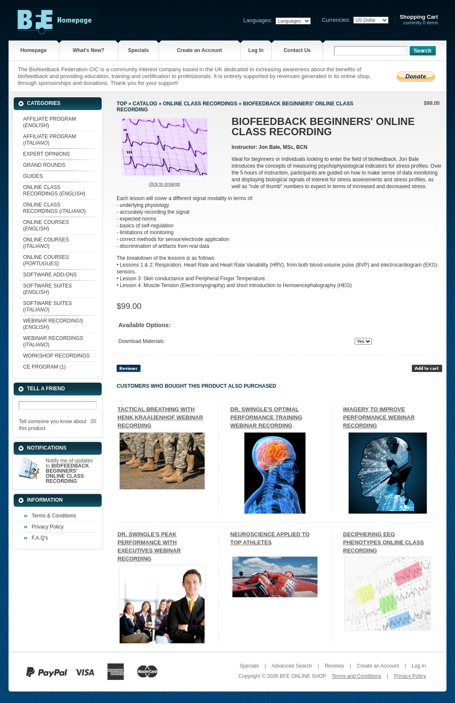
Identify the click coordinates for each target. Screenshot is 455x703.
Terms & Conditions (54, 516)
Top (122, 104)
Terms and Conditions (356, 676)
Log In (256, 50)
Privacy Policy (48, 527)
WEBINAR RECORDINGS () (53, 324)
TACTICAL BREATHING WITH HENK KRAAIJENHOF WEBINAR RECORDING (160, 417)
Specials (138, 50)
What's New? (88, 50)
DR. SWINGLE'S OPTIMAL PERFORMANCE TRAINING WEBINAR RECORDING (266, 417)
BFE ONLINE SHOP (303, 676)
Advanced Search (291, 666)
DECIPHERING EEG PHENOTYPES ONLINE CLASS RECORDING (383, 542)
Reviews (334, 666)
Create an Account (199, 50)
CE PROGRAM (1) (44, 367)
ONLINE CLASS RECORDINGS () (54, 190)
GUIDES (33, 176)
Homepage (34, 50)
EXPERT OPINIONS (46, 154)
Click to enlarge (164, 183)
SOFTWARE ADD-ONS (50, 275)
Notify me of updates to (69, 471)
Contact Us (297, 50)
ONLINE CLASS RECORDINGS (200, 104)
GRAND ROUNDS (44, 165)
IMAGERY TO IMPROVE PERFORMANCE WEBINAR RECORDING (379, 417)
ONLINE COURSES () (46, 225)
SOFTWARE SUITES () (47, 289)
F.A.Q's (40, 538)
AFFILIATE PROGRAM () (49, 122)
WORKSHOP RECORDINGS (56, 356)
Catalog (145, 104)
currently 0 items (418, 20)
